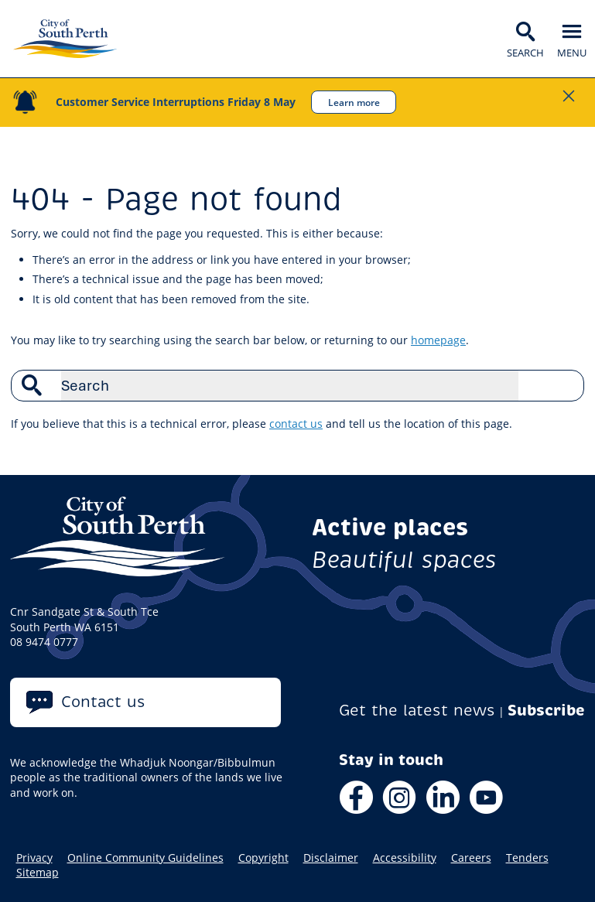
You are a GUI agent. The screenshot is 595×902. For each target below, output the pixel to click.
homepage (438, 340)
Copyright (263, 857)
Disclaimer (330, 857)
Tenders (527, 857)
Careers (471, 857)
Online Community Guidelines (145, 857)
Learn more (354, 102)
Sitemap (37, 872)
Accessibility (404, 857)
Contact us (103, 702)
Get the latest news (417, 710)
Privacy (34, 857)
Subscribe (546, 710)
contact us (296, 423)
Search (564, 385)
